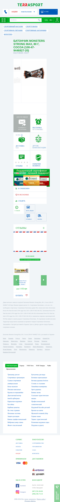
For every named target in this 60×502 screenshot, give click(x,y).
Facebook (21, 485)
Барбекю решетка (13, 407)
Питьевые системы (14, 413)
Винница (22, 341)
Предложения (10, 369)
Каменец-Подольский (9, 352)
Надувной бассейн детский (40, 407)
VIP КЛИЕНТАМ (36, 446)
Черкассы (6, 344)
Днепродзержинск (8, 346)
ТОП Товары (40, 365)
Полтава (36, 341)
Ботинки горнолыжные (39, 377)
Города (22, 365)
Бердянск (39, 349)
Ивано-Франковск (38, 346)
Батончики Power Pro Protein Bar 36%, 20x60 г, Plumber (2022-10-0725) (21, 284)
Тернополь (49, 346)
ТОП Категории (11, 365)
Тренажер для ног (14, 374)
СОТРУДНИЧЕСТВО (38, 443)
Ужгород (47, 349)
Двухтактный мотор (14, 395)
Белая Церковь (7, 349)
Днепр (24, 338)
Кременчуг (27, 346)
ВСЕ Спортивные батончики (30, 259)
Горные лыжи (36, 416)
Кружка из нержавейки (15, 392)
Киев (4, 338)
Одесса (18, 338)
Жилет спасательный (15, 425)
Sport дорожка (36, 389)
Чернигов (44, 341)
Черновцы (19, 346)
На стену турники (14, 410)
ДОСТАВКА (19, 443)
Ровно (37, 344)
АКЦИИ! (14, 12)
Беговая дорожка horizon (39, 380)
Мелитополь (23, 349)
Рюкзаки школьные (14, 389)
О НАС (34, 450)
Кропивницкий (45, 344)
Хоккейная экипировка (39, 386)
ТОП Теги (30, 365)
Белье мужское (13, 386)
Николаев (5, 341)
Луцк (15, 349)
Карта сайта (41, 499)
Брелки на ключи (37, 410)
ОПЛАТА (18, 446)
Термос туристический (39, 419)
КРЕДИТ (18, 453)
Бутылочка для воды (38, 374)
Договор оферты (30, 501)
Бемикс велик (36, 392)
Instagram (21, 492)
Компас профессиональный (17, 419)
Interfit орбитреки (14, 398)
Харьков (10, 338)
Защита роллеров (13, 416)
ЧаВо (49, 365)
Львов (30, 338)
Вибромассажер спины (15, 422)
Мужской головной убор (39, 413)
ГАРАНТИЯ (19, 450)
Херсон (30, 341)
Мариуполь (14, 341)
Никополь (32, 349)
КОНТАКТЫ (35, 453)
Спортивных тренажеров (16, 377)
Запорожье (37, 338)
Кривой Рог (46, 338)
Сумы (20, 344)
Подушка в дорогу (37, 425)
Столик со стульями (38, 383)
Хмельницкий (29, 344)
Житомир (13, 344)
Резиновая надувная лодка (40, 422)
